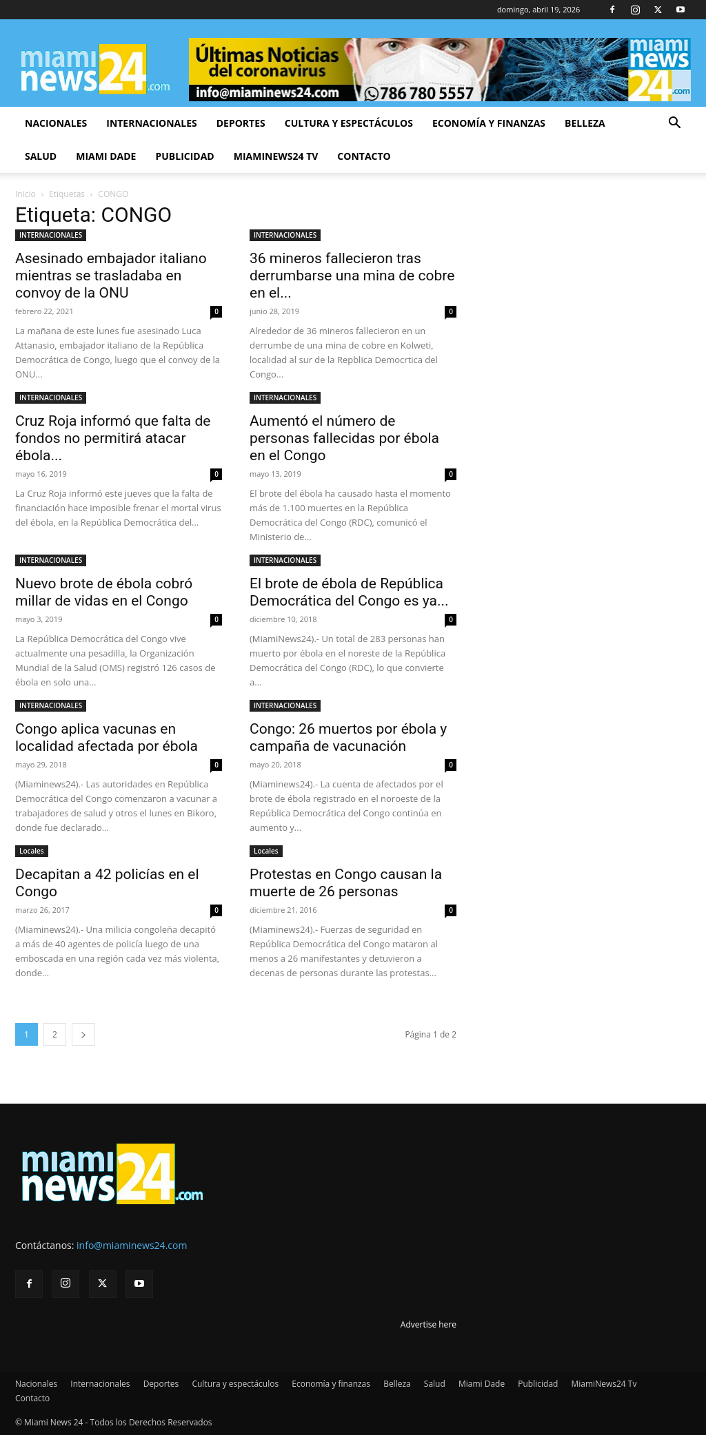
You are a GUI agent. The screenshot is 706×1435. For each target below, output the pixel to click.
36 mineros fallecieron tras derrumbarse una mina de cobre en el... (352, 275)
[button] (674, 124)
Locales (31, 851)
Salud (41, 156)
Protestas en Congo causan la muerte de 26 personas (346, 883)
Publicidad (184, 156)
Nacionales (56, 123)
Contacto (363, 156)
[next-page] (83, 1034)
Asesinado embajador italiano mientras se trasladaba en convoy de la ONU (111, 275)
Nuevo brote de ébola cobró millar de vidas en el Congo (103, 592)
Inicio (25, 194)
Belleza (585, 123)
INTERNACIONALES (50, 235)
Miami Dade (106, 156)
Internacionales (151, 123)
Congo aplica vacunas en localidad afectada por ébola (106, 737)
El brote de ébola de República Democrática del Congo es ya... (349, 592)
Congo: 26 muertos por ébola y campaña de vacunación (348, 737)
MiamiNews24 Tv (276, 156)
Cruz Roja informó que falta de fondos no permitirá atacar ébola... (112, 438)
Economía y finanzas (488, 123)
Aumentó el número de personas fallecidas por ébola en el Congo (344, 438)
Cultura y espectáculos (349, 123)
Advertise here (428, 1324)
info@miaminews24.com (132, 1245)
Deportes (240, 123)
